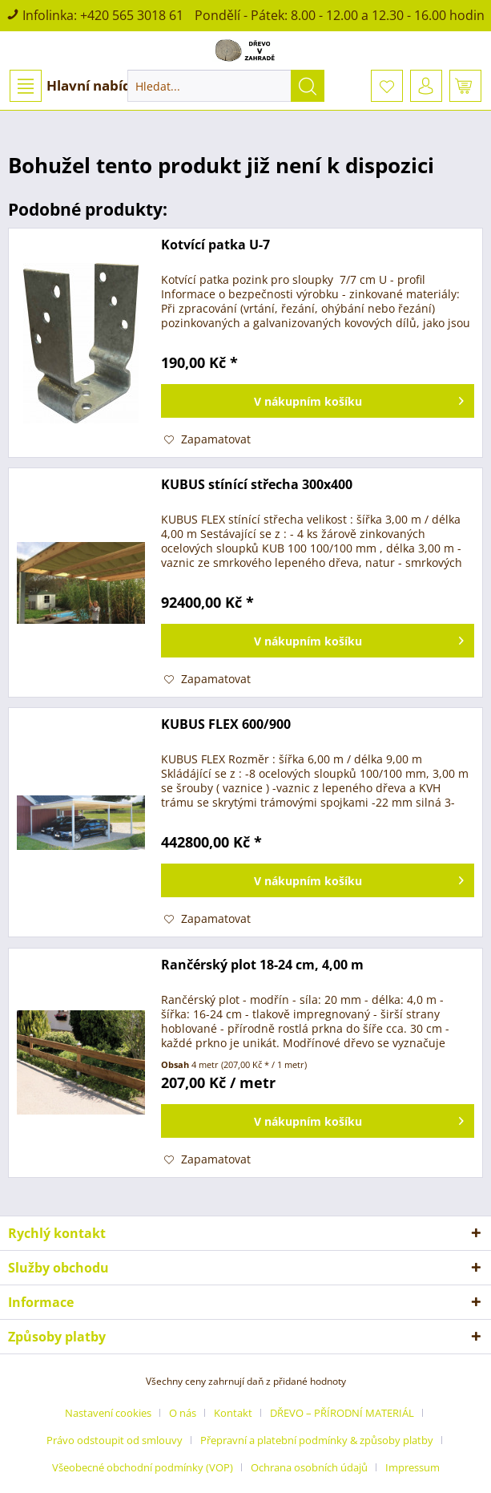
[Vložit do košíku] (317, 401)
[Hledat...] (225, 86)
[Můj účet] (426, 86)
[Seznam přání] (387, 86)
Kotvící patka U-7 (215, 245)
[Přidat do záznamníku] (207, 439)
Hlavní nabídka (79, 86)
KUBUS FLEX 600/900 (226, 724)
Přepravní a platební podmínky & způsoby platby (316, 1440)
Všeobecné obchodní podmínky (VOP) (142, 1467)
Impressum (412, 1467)
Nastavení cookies (108, 1413)
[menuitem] (78, 86)
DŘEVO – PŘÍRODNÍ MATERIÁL (342, 1413)
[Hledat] (307, 86)
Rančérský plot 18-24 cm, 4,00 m (262, 965)
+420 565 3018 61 (131, 15)
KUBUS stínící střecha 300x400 (256, 484)
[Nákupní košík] (465, 86)
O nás (182, 1413)
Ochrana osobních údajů (309, 1467)
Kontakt (233, 1413)
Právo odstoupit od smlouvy (114, 1440)
